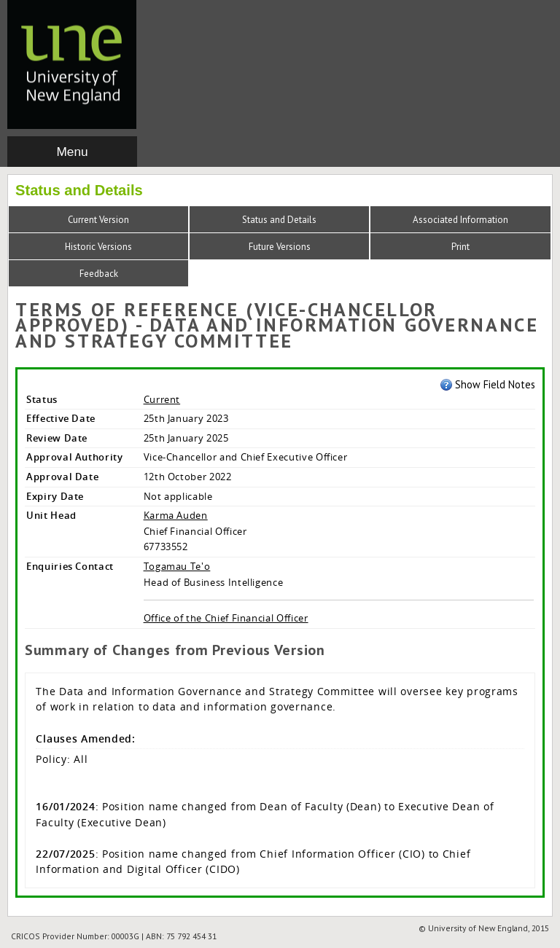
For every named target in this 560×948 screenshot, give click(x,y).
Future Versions (280, 246)
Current (162, 399)
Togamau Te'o (177, 566)
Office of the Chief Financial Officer (226, 617)
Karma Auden (176, 515)
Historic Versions (98, 246)
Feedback (98, 273)
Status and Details (279, 220)
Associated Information (460, 220)
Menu (72, 151)
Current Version (98, 220)
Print (460, 246)
